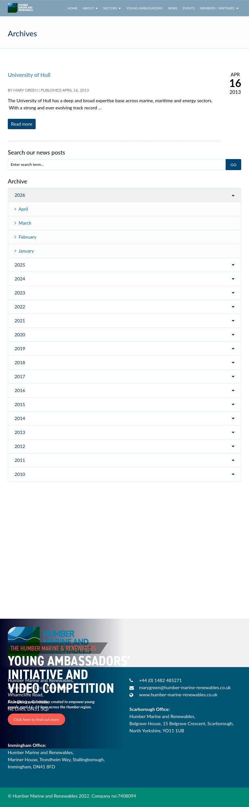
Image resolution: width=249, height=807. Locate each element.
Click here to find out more (36, 719)
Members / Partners (219, 8)
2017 (20, 376)
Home (72, 8)
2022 (20, 306)
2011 (20, 460)
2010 (20, 474)
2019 (20, 348)
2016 (20, 390)
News (172, 8)
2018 (20, 362)
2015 (20, 404)
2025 (20, 264)
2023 (20, 292)
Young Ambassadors (144, 8)
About (90, 8)
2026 (20, 195)
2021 (20, 320)
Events (189, 8)
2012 (20, 446)
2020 (20, 334)
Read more (21, 124)
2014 (20, 418)
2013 (20, 432)
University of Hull (29, 74)
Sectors (112, 8)
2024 (20, 278)
